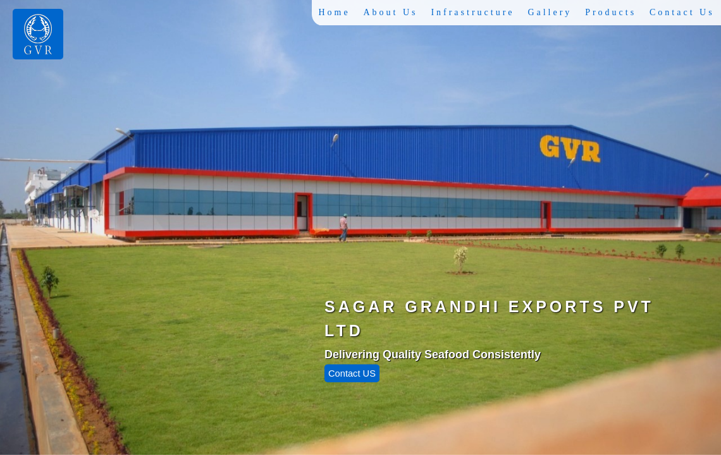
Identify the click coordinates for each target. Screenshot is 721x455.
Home (337, 12)
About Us (393, 12)
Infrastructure (474, 12)
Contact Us (682, 12)
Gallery (551, 12)
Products (611, 12)
